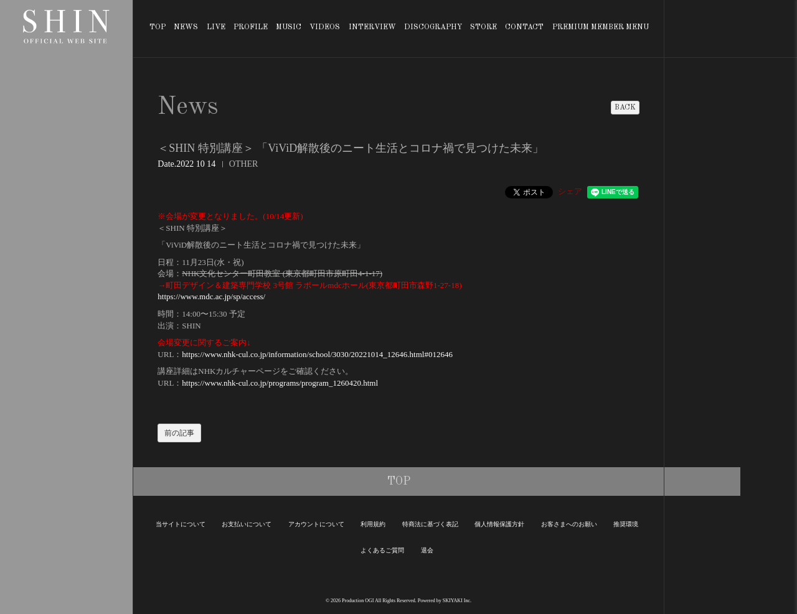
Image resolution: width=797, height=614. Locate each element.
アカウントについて (316, 524)
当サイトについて (180, 524)
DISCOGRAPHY (433, 27)
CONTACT (524, 27)
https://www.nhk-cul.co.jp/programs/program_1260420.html (280, 383)
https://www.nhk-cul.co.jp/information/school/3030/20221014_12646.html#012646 (317, 354)
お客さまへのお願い (569, 524)
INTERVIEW (372, 27)
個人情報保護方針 (499, 524)
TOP (157, 27)
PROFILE (250, 27)
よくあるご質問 (382, 550)
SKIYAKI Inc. (457, 600)
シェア (570, 191)
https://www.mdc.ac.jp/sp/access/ (211, 296)
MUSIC (288, 27)
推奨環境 (625, 524)
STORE (483, 27)
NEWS (186, 27)
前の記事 (179, 433)
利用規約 (373, 524)
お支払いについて (246, 524)
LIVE (216, 27)
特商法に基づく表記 (430, 524)
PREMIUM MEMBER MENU (600, 27)
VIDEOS (324, 27)
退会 (427, 550)
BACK (625, 107)
